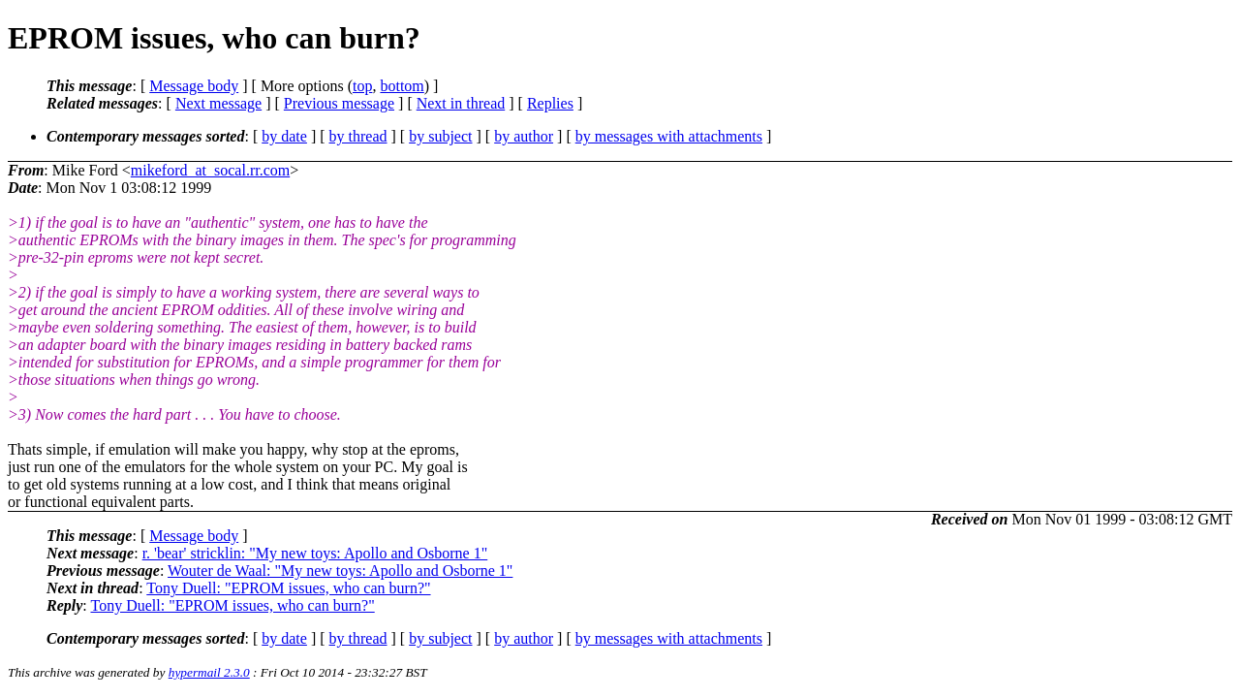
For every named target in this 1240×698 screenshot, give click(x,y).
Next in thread (461, 103)
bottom (401, 86)
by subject (440, 136)
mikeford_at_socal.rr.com (210, 170)
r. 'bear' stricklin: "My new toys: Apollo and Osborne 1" (315, 553)
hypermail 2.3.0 (209, 672)
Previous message (339, 103)
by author (523, 136)
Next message (218, 103)
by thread (358, 136)
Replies (550, 103)
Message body (193, 86)
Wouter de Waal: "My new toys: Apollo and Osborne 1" (340, 570)
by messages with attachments (668, 136)
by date (284, 136)
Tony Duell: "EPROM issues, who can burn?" (288, 588)
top (362, 86)
